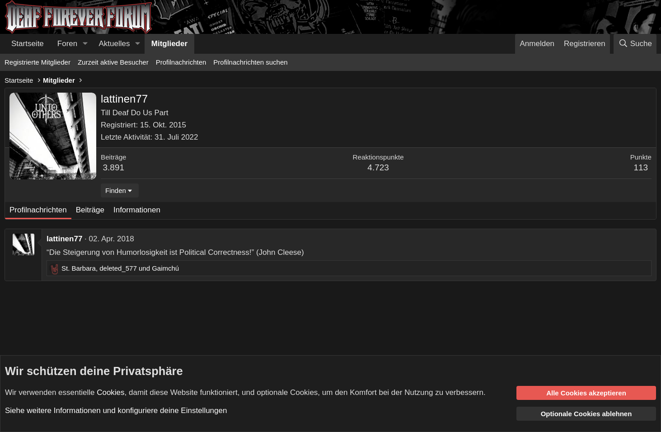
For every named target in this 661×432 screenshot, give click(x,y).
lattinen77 (64, 239)
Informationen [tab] (136, 210)
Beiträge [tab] (90, 210)
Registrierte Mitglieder (37, 62)
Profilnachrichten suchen (250, 62)
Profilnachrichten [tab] (38, 210)
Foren (67, 43)
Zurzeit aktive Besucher (113, 62)
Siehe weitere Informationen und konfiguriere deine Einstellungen (116, 410)
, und (120, 268)
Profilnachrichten (181, 62)
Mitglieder (169, 43)
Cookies (110, 392)
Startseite (27, 43)
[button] (85, 44)
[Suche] (635, 44)
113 (640, 167)
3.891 (114, 167)
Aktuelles (114, 43)
